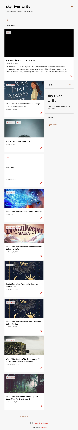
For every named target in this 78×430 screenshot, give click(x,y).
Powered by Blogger (39, 423)
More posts (24, 416)
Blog (7, 20)
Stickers (25, 20)
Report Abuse (52, 125)
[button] (70, 75)
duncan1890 (44, 427)
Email (16, 20)
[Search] (72, 6)
